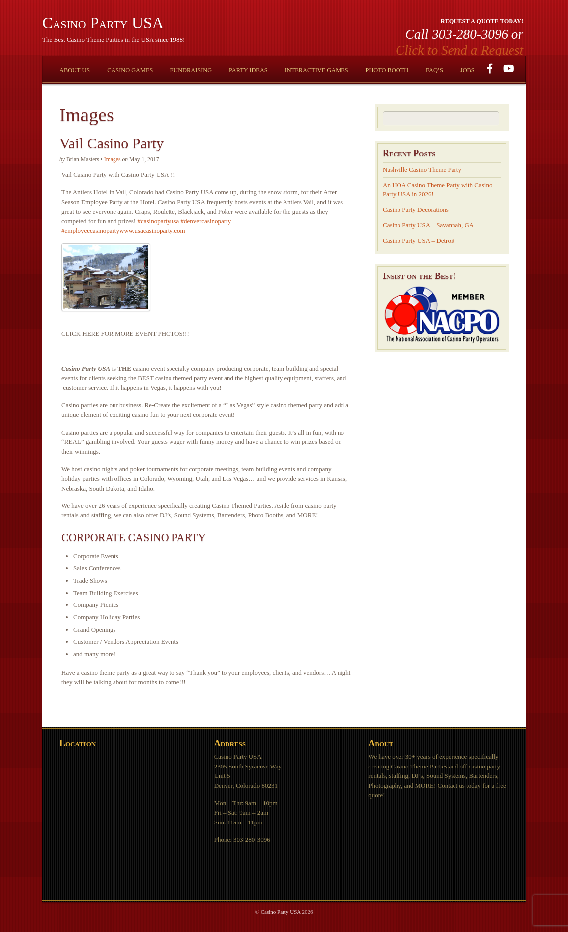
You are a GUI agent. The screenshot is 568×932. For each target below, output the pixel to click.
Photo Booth (387, 70)
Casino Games (130, 70)
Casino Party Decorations (416, 209)
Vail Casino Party (111, 143)
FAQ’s (434, 70)
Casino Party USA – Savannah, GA (428, 225)
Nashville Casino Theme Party (422, 169)
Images (112, 159)
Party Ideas (248, 70)
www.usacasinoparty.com (152, 230)
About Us (74, 70)
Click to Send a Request (459, 50)
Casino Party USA (281, 912)
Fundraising (191, 70)
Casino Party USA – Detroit (418, 240)
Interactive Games (316, 70)
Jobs (467, 70)
